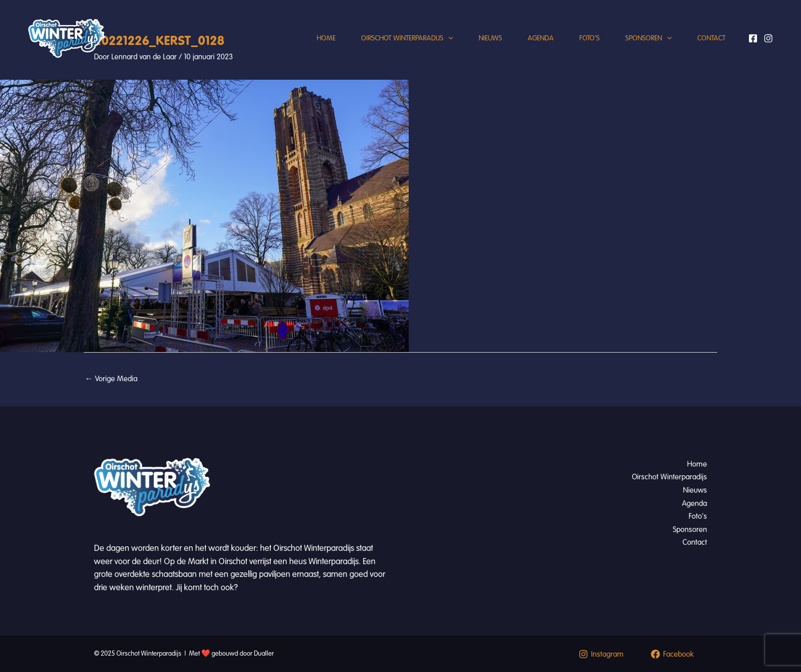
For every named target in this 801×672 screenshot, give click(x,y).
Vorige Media (111, 378)
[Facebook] (753, 38)
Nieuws (490, 38)
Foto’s (589, 38)
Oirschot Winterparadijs (407, 38)
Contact (711, 38)
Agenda (541, 38)
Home (326, 38)
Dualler (264, 654)
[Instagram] (768, 38)
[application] (448, 38)
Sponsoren (648, 38)
